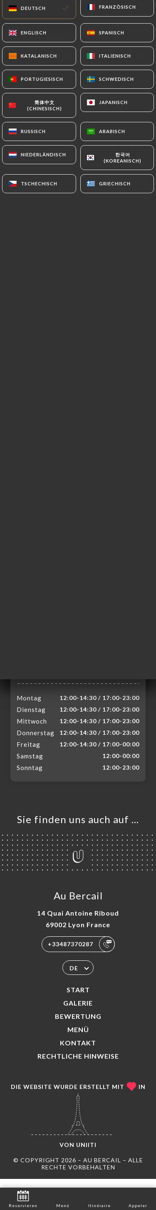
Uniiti (86, 1153)
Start (78, 998)
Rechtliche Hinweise (78, 1065)
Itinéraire (99, 1198)
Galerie (78, 1012)
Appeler (138, 1198)
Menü (78, 1038)
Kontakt (78, 1051)
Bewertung (78, 1025)
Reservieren (23, 1198)
